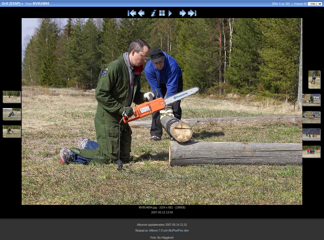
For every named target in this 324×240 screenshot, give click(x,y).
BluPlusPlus (176, 230)
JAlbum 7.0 (156, 230)
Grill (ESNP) (11, 3)
